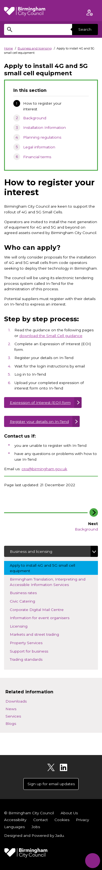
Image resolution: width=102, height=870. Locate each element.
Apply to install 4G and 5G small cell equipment (42, 568)
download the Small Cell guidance (50, 335)
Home (8, 48)
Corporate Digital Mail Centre (41, 609)
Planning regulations (42, 137)
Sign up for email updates (51, 784)
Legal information (39, 147)
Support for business (37, 650)
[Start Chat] (92, 860)
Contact (40, 820)
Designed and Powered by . (34, 835)
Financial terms (37, 157)
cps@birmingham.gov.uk (44, 469)
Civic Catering (30, 600)
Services (13, 716)
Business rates (31, 592)
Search (84, 29)
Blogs (10, 723)
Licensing (27, 625)
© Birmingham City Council (29, 813)
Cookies (61, 820)
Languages (14, 827)
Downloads (16, 701)
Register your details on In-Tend (39, 421)
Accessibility (15, 820)
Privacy (82, 820)
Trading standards (34, 659)
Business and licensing (35, 48)
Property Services (31, 642)
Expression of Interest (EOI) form (40, 402)
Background (34, 118)
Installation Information (44, 127)
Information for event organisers (47, 617)
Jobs (36, 827)
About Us (69, 813)
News (10, 709)
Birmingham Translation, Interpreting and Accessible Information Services (47, 582)
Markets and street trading (42, 634)
